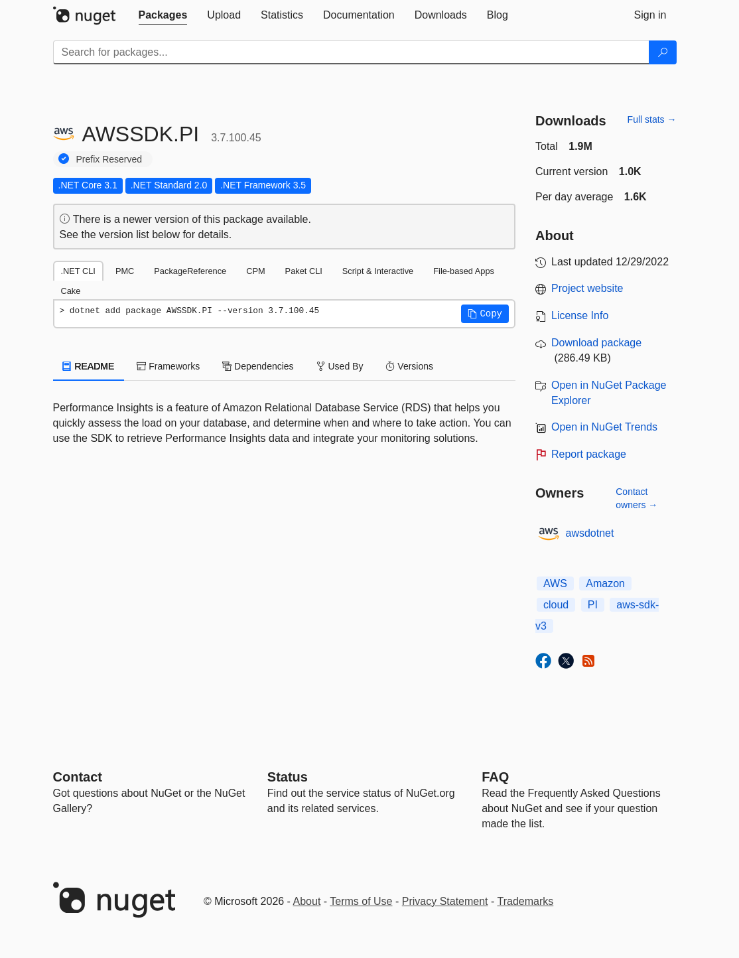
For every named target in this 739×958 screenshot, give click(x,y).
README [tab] (89, 366)
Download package (596, 342)
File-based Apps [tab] (463, 271)
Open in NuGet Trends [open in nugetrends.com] (604, 427)
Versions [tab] (409, 366)
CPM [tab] (255, 271)
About (307, 901)
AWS (555, 583)
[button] (485, 314)
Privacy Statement (445, 901)
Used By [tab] (340, 366)
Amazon (605, 583)
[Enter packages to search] (351, 52)
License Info (579, 315)
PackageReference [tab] (190, 271)
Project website (587, 288)
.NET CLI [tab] (78, 271)
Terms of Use (361, 901)
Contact (77, 777)
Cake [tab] (71, 291)
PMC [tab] (124, 271)
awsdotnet (590, 533)
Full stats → (652, 119)
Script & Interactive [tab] (377, 271)
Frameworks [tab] (168, 366)
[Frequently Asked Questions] (495, 777)
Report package (588, 454)
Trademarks (526, 901)
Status (287, 777)
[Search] (663, 52)
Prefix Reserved (109, 159)
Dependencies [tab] (257, 366)
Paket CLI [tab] (303, 271)
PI (593, 604)
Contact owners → (636, 498)
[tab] (163, 15)
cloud (556, 604)
